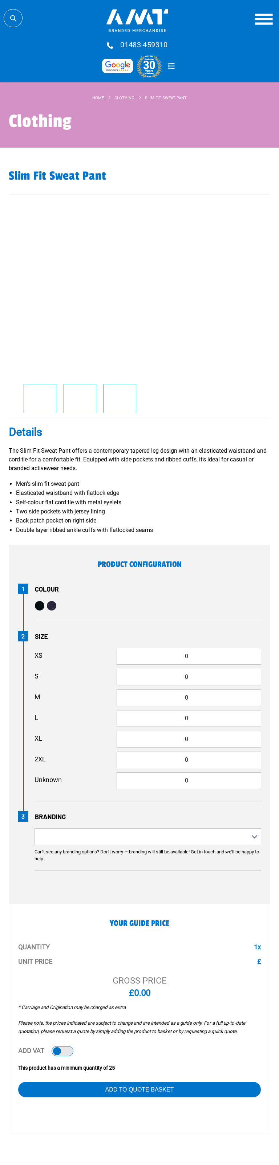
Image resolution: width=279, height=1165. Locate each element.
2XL (40, 759)
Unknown (48, 780)
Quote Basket (171, 66)
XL (38, 738)
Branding (50, 817)
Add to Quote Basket (139, 1089)
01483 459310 (144, 45)
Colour (47, 589)
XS (39, 655)
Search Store (13, 18)
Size (41, 636)
